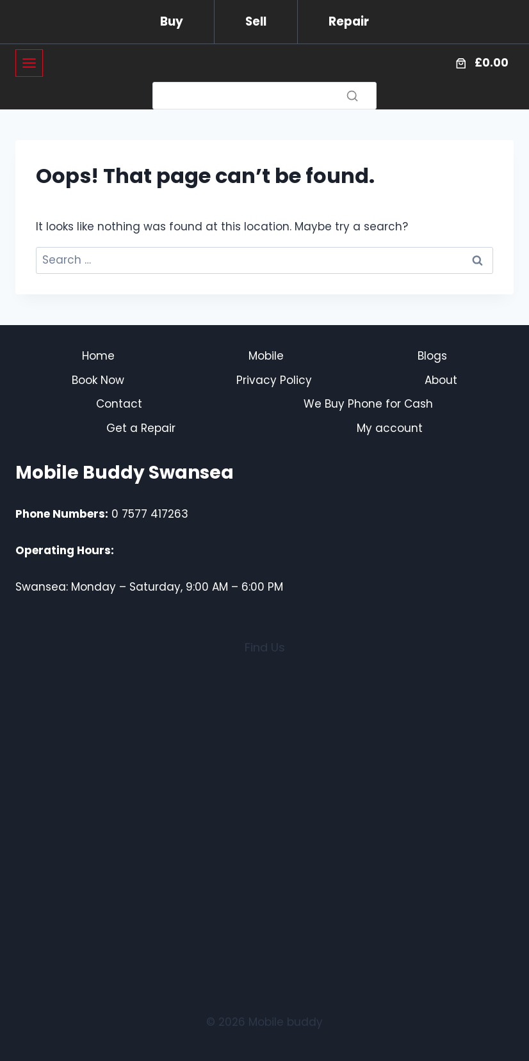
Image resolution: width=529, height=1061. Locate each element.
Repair (349, 21)
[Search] (264, 95)
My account (390, 428)
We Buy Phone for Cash (368, 403)
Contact (119, 403)
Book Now (98, 380)
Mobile (266, 355)
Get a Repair (140, 428)
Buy (171, 21)
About (441, 380)
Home (98, 355)
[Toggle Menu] (29, 63)
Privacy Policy (274, 380)
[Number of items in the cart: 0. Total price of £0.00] (481, 63)
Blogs (432, 355)
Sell (255, 21)
